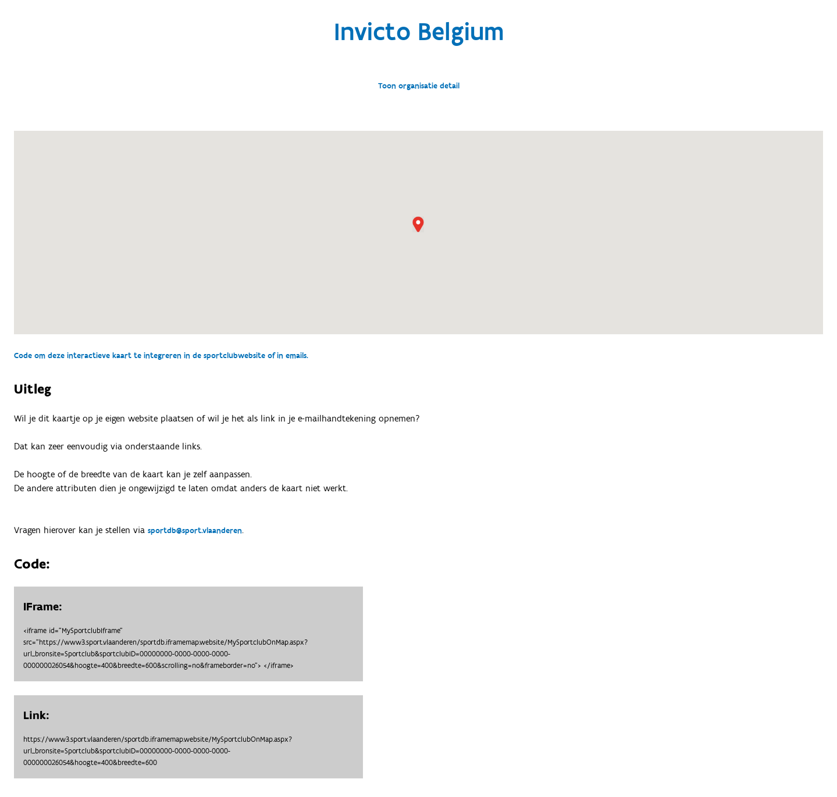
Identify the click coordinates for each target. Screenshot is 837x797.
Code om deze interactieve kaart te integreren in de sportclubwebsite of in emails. (161, 356)
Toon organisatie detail (419, 86)
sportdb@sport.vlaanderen (195, 531)
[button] (418, 224)
